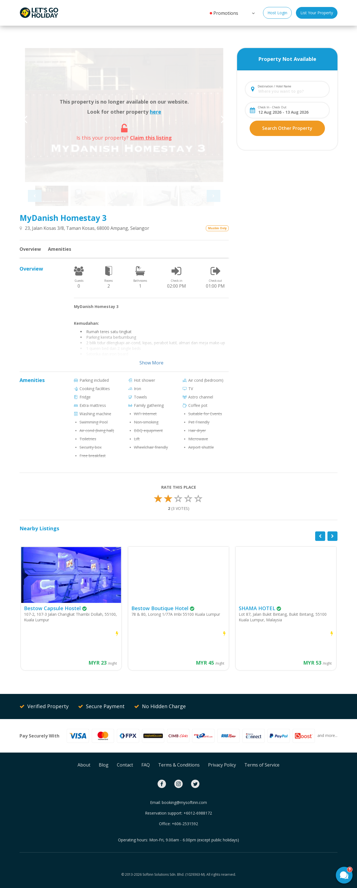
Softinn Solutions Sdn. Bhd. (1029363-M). (174, 874)
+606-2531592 (185, 823)
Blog (103, 765)
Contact (125, 765)
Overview (30, 249)
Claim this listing (151, 137)
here (155, 111)
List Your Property (316, 12)
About (84, 765)
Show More (151, 363)
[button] (253, 12)
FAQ (145, 765)
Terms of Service (261, 765)
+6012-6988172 (198, 813)
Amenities (59, 249)
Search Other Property (287, 128)
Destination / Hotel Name (274, 86)
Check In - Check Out (272, 107)
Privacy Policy (222, 765)
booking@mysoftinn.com (184, 802)
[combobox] (292, 91)
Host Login (277, 12)
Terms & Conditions (179, 765)
